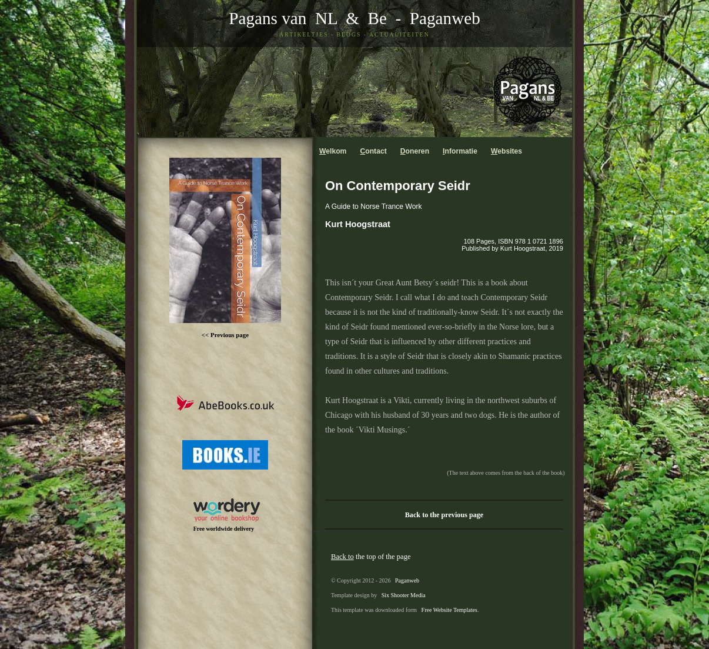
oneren (414, 151)
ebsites (506, 151)
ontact (373, 151)
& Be (362, 18)
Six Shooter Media (404, 595)
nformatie (460, 151)
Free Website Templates (449, 610)
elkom (332, 151)
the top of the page (371, 557)
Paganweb (445, 18)
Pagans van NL (283, 18)
